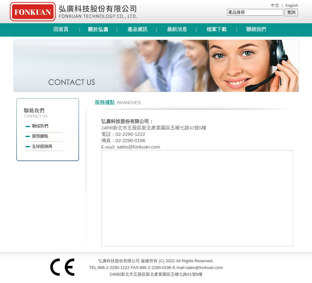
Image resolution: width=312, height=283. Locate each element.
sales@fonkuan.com (138, 146)
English (291, 5)
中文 (275, 5)
